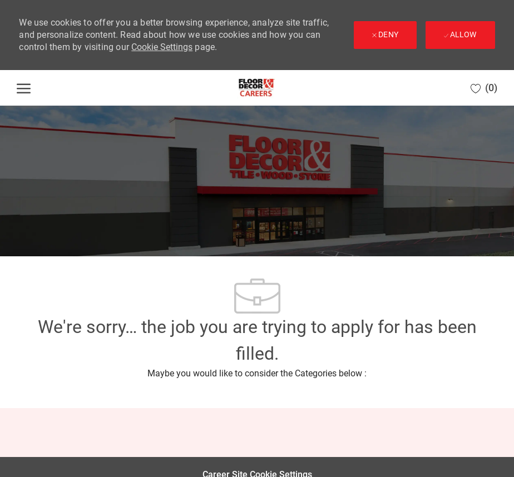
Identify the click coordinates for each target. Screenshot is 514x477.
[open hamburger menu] (24, 88)
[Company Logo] (256, 88)
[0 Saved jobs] (484, 87)
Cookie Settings (161, 47)
